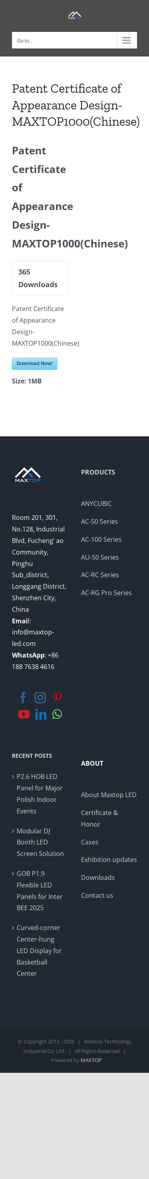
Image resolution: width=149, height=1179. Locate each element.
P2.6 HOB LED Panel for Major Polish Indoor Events (40, 793)
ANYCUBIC (96, 503)
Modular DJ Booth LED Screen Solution (40, 842)
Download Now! (34, 363)
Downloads (98, 877)
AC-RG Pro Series (106, 592)
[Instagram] (40, 697)
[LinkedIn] (40, 714)
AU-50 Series (100, 557)
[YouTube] (23, 714)
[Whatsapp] (57, 714)
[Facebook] (23, 697)
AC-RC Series (100, 574)
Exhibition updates (109, 859)
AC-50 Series (99, 521)
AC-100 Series (101, 539)
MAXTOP (91, 1060)
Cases (90, 842)
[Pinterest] (57, 697)
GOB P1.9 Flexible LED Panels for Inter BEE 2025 (40, 890)
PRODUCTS (98, 472)
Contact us (97, 895)
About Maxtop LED (109, 794)
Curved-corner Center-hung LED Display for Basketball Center (39, 950)
